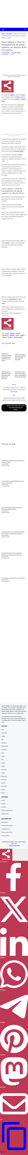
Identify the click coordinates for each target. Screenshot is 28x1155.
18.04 (3, 101)
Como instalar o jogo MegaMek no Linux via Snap (13, 578)
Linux (2, 729)
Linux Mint (4, 769)
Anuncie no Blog (5, 835)
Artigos (3, 800)
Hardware (3, 749)
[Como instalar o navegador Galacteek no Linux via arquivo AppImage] (12, 474)
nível (22, 97)
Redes (2, 793)
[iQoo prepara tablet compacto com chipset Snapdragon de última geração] (12, 498)
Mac (2, 759)
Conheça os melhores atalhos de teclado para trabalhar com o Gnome (6, 357)
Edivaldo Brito (6, 52)
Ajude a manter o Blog (6, 832)
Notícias (3, 803)
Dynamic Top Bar (18, 151)
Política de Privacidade (6, 825)
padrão (12, 95)
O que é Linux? (5, 813)
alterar (18, 97)
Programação (4, 746)
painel (4, 337)
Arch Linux (4, 779)
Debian (3, 766)
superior (17, 99)
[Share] (6, 855)
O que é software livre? (7, 810)
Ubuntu (23, 99)
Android (3, 736)
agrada (13, 333)
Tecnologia (9, 33)
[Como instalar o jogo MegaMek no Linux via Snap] (12, 569)
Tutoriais (3, 807)
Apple (2, 756)
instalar (7, 243)
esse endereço (13, 299)
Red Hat (3, 783)
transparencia (18, 337)
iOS (2, 739)
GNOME (12, 335)
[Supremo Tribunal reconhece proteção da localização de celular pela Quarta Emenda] (12, 546)
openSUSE (4, 776)
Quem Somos (4, 822)
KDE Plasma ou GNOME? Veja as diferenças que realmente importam (6, 375)
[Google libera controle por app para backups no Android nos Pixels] (12, 453)
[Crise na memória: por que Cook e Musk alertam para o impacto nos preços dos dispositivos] (12, 523)
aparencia (6, 335)
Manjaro (3, 789)
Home (3, 33)
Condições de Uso (5, 829)
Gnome (23, 95)
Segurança (4, 743)
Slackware (3, 786)
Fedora (3, 773)
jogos (2, 753)
